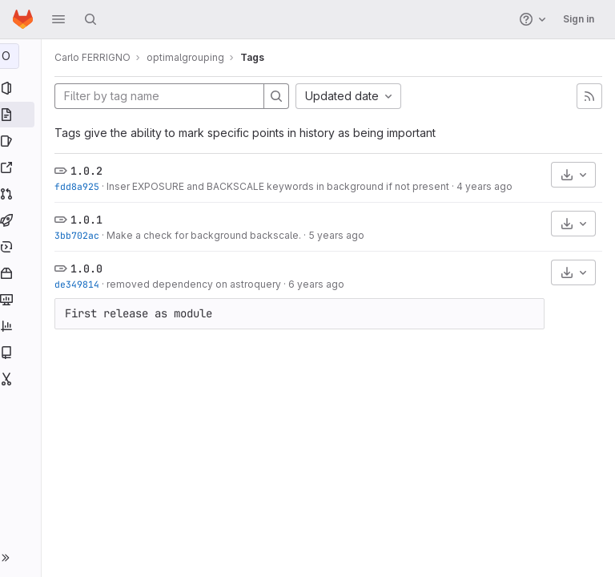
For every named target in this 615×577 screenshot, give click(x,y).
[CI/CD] (22, 220)
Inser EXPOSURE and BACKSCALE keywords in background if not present (281, 186)
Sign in (578, 19)
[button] (58, 19)
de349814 (80, 284)
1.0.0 (90, 268)
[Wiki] (22, 352)
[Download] (573, 175)
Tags (255, 57)
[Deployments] (22, 247)
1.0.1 (90, 219)
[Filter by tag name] (162, 96)
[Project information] (22, 88)
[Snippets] (22, 379)
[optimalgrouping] (22, 56)
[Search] (90, 19)
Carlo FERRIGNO (96, 57)
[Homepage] (22, 19)
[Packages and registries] (22, 273)
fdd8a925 (80, 186)
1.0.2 (90, 170)
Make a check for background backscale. (207, 235)
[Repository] (22, 114)
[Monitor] (22, 300)
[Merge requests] (22, 194)
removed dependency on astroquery (197, 284)
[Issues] (22, 141)
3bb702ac (80, 235)
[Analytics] (22, 326)
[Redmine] (22, 167)
